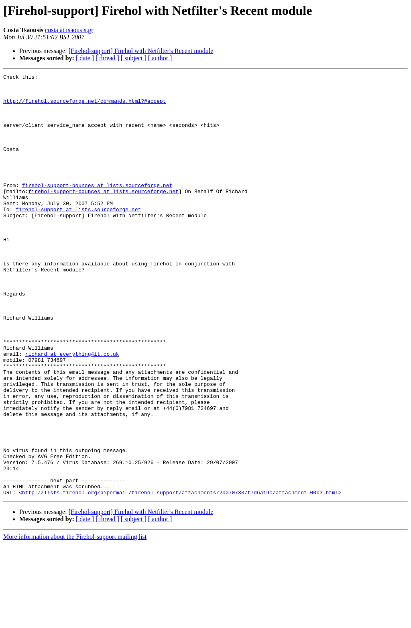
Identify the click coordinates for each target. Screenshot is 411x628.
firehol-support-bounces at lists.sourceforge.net (97, 208)
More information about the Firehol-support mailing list (74, 621)
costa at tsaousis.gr (69, 30)
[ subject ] (133, 58)
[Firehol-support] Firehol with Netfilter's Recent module (141, 50)
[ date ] (85, 58)
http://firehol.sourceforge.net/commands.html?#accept (84, 106)
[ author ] (160, 58)
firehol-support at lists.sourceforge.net (78, 237)
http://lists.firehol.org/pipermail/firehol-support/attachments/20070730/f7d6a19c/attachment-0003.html (180, 576)
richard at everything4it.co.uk (72, 410)
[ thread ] (107, 58)
